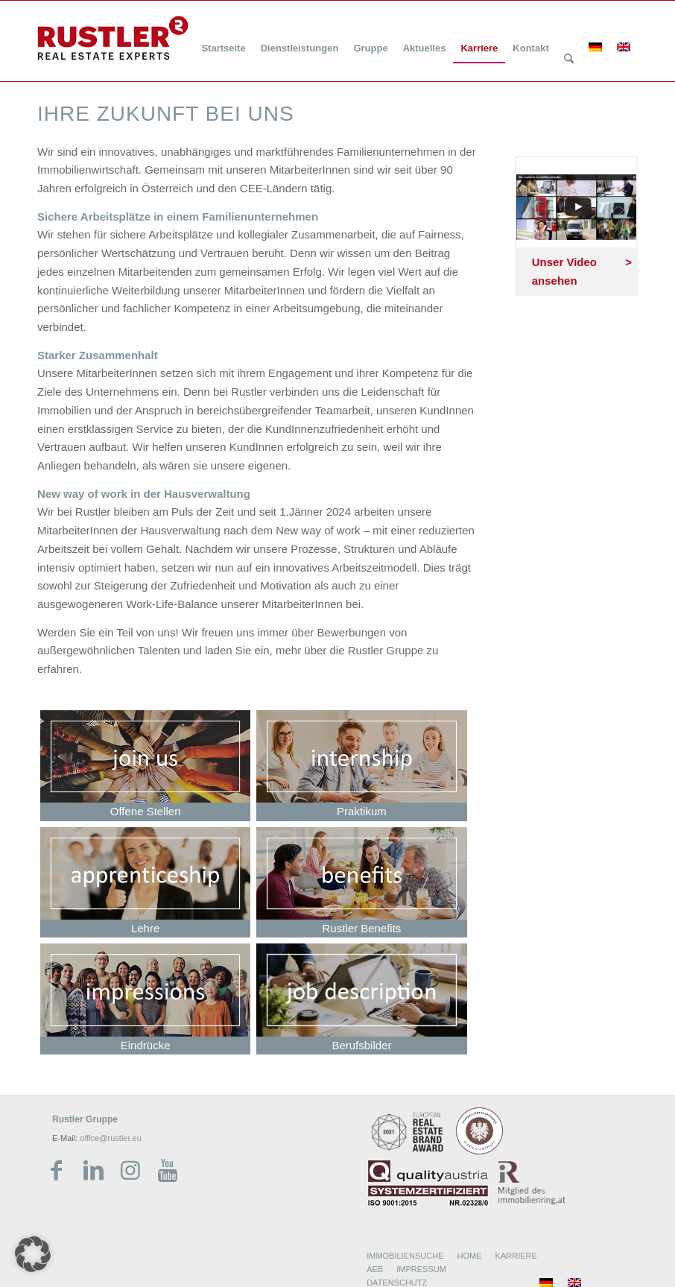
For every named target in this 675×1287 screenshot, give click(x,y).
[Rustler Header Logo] (112, 38)
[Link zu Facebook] (56, 1170)
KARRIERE (516, 1255)
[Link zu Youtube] (167, 1170)
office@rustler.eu (111, 1137)
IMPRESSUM (421, 1269)
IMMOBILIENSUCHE (405, 1255)
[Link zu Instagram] (130, 1170)
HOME (469, 1255)
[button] (33, 1254)
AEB (375, 1269)
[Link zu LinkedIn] (93, 1170)
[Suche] (569, 59)
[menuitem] (223, 39)
